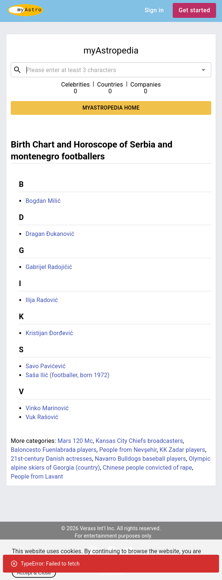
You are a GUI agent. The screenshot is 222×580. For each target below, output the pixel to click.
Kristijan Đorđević (49, 333)
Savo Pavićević (46, 366)
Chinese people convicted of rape (147, 467)
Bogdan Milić (43, 200)
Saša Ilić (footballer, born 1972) (68, 375)
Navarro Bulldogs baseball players (140, 458)
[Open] (203, 70)
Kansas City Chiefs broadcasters (139, 440)
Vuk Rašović (42, 417)
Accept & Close (34, 573)
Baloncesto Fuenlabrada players (53, 449)
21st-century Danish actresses (51, 458)
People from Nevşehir (128, 449)
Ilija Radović (42, 300)
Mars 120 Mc (75, 440)
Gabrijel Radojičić (49, 266)
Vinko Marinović (47, 408)
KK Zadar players (182, 449)
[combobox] (111, 69)
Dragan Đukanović (50, 233)
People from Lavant (37, 476)
